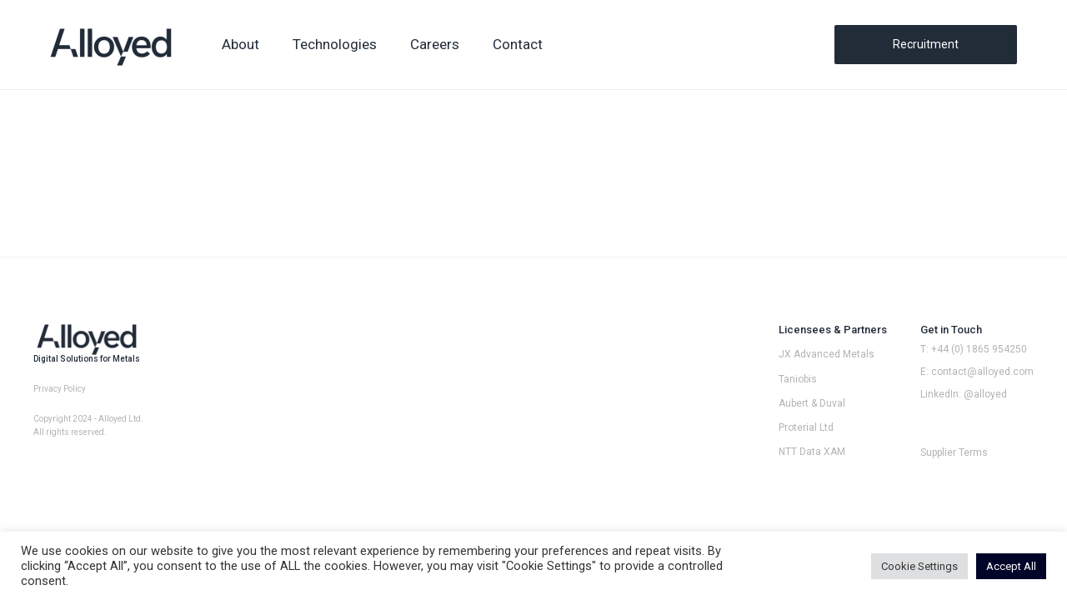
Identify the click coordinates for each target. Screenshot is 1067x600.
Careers (434, 44)
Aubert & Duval (812, 403)
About (240, 44)
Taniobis (798, 379)
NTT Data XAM (812, 452)
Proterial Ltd (806, 427)
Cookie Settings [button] (919, 566)
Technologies (335, 44)
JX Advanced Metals (826, 354)
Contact (518, 44)
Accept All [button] (1011, 566)
